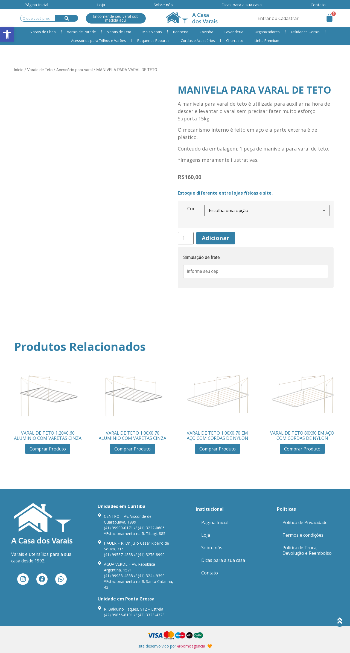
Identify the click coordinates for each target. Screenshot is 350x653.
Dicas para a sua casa (241, 4)
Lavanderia (233, 31)
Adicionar (215, 238)
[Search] (66, 18)
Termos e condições (302, 535)
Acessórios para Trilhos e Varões (98, 40)
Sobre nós (163, 4)
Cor (191, 208)
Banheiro (180, 31)
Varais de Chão (43, 31)
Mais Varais (152, 31)
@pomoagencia (191, 646)
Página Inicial (36, 4)
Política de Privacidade (305, 522)
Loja (101, 4)
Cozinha (206, 31)
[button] (7, 34)
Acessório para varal (74, 69)
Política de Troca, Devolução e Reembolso (307, 550)
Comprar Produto (48, 449)
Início (19, 69)
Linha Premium (267, 40)
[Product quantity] (186, 238)
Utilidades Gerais (305, 31)
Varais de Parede (81, 31)
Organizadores (267, 31)
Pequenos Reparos (153, 40)
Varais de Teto (119, 31)
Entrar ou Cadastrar (278, 18)
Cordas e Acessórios (198, 40)
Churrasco (234, 40)
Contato (209, 573)
